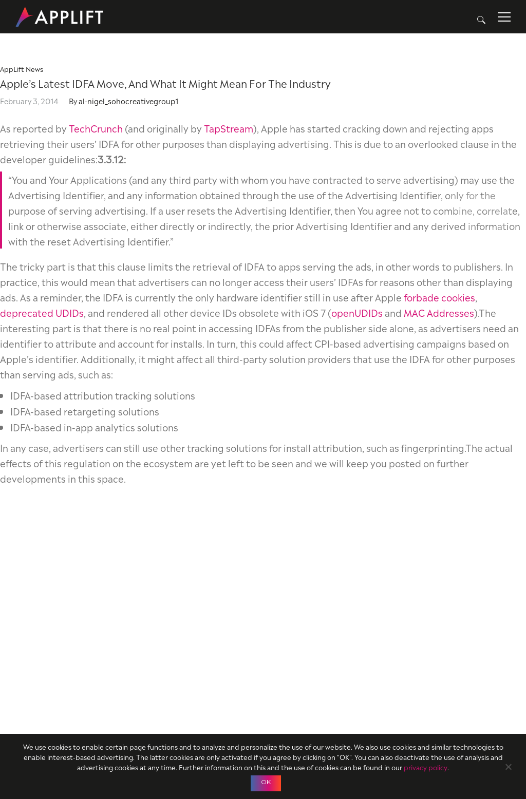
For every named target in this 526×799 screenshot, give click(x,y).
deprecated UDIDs (42, 312)
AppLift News (21, 68)
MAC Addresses (439, 312)
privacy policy (425, 767)
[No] (508, 765)
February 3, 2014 (29, 100)
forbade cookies (439, 296)
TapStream (228, 128)
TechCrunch (96, 128)
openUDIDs (357, 312)
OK (266, 782)
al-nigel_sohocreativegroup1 (128, 100)
